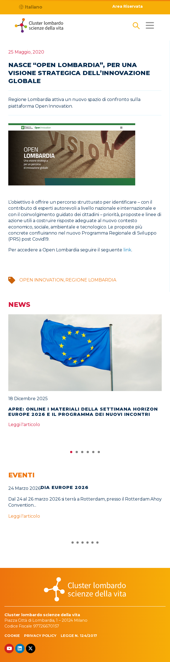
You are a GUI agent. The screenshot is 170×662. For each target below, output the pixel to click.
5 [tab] (93, 453)
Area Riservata (127, 6)
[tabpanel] (85, 373)
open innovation (41, 280)
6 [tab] (99, 453)
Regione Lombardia (90, 280)
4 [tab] (88, 453)
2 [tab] (77, 453)
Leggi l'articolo (24, 424)
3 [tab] (82, 453)
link (127, 249)
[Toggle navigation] (149, 25)
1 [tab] (71, 453)
